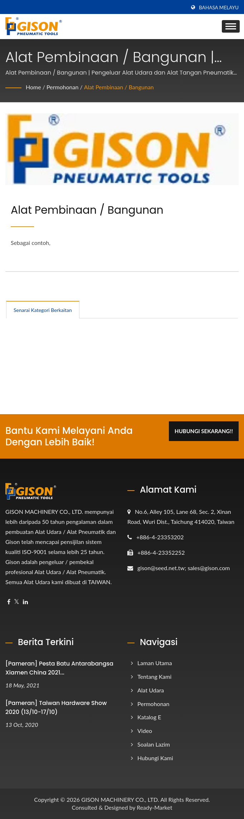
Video (144, 730)
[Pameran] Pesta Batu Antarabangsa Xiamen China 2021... (59, 668)
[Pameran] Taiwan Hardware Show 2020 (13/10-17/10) (56, 707)
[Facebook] (8, 602)
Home (33, 87)
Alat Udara (150, 690)
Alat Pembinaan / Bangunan (119, 87)
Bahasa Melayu (219, 7)
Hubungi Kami (155, 757)
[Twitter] (16, 602)
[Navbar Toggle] (231, 26)
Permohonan (63, 87)
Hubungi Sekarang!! (204, 431)
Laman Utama (154, 662)
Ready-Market (154, 807)
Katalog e (149, 717)
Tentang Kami (154, 676)
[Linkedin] (25, 602)
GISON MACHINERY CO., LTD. (120, 799)
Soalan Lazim (153, 744)
